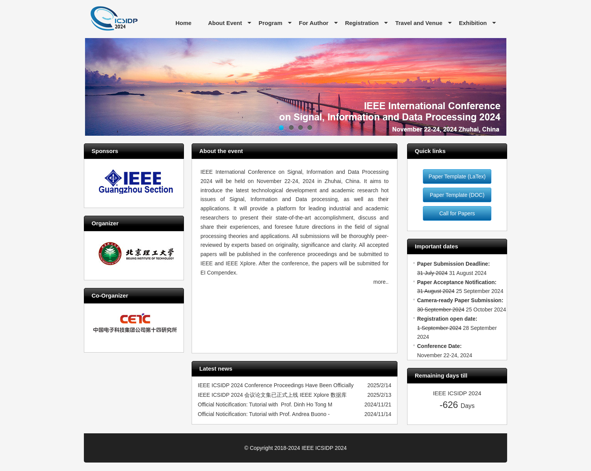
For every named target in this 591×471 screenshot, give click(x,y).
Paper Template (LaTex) (457, 176)
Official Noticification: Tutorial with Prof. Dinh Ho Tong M (265, 404)
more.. (381, 282)
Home (183, 23)
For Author (314, 23)
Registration (362, 23)
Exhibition (473, 23)
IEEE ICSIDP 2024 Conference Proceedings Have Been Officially (276, 385)
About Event (225, 23)
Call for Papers (457, 213)
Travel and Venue (418, 23)
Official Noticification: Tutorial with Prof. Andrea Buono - (264, 414)
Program (270, 23)
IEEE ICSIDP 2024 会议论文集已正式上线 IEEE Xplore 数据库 (272, 395)
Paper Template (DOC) (457, 195)
